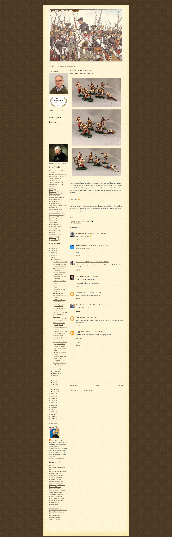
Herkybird (79, 276)
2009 (52, 418)
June (54, 380)
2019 (52, 396)
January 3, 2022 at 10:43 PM (94, 332)
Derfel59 (79, 292)
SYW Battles (52, 195)
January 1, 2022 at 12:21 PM (92, 292)
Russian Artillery (54, 224)
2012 (52, 412)
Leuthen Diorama (54, 502)
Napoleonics (52, 192)
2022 (52, 255)
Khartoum (52, 207)
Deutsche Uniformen (55, 487)
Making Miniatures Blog (56, 506)
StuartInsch (80, 305)
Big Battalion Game (54, 213)
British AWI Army (54, 203)
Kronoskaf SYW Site (55, 473)
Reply (78, 239)
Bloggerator (80, 332)
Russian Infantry (53, 230)
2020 (52, 394)
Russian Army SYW (54, 199)
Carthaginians (53, 222)
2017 (52, 400)
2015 (52, 405)
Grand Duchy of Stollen (55, 492)
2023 (52, 253)
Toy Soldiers (52, 180)
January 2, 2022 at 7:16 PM (88, 317)
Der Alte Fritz (57, 440)
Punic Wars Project (54, 194)
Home (52, 66)
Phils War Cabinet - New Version (58, 510)
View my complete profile (56, 458)
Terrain (51, 190)
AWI (50, 172)
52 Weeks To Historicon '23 (67, 66)
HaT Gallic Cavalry (58, 335)
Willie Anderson (81, 233)
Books (51, 232)
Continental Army (54, 209)
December (56, 259)
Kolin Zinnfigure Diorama (56, 498)
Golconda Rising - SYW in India (58, 490)
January (55, 391)
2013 (52, 409)
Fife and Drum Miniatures (56, 174)
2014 (52, 407)
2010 (52, 416)
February (55, 389)
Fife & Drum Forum (54, 465)
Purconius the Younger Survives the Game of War (59, 348)
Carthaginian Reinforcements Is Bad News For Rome (60, 318)
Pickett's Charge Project (55, 197)
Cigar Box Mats (53, 240)
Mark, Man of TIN (82, 262)
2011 (52, 414)
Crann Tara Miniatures (55, 477)
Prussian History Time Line (56, 511)
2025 (52, 248)
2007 (52, 423)
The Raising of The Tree (59, 356)
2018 (52, 398)
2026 (52, 246)
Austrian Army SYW (55, 184)
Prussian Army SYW (55, 176)
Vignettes (51, 228)
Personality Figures (54, 211)
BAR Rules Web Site (55, 479)
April (54, 384)
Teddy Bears (52, 236)
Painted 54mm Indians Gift (60, 261)
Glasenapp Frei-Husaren (56, 494)
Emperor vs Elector (54, 488)
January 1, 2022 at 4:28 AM (93, 276)
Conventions (52, 216)
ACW (50, 186)
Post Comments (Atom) (86, 390)
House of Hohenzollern (55, 496)
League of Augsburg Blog (56, 500)
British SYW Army (54, 226)
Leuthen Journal (53, 504)
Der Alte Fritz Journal (65, 11)
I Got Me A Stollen (58, 314)
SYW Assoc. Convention (56, 215)
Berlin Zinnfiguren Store (56, 481)
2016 (52, 402)
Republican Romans (54, 218)
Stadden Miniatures (54, 517)
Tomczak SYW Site (54, 519)
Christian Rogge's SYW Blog (57, 485)
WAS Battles (52, 238)
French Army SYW (54, 234)
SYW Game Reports (55, 182)
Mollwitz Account (54, 508)
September (56, 373)
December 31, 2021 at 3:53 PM (99, 262)
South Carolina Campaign (56, 205)
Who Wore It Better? (58, 293)
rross (77, 317)
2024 (52, 250)
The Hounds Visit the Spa (60, 312)
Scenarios (52, 220)
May (54, 382)
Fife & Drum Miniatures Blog (57, 471)
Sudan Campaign (54, 178)
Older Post (119, 386)
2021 (52, 257)
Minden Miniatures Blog (56, 475)
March (55, 387)
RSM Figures (53, 513)
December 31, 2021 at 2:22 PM (98, 245)
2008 (52, 421)
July (54, 378)
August (55, 375)
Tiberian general (81, 245)
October (55, 371)
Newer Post (73, 386)
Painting (51, 188)
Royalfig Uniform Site (55, 515)
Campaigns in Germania (56, 483)
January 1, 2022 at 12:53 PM (94, 305)
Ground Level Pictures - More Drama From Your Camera (59, 364)
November (56, 369)
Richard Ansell (53, 201)
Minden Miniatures (54, 170)
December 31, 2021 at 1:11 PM (97, 233)
